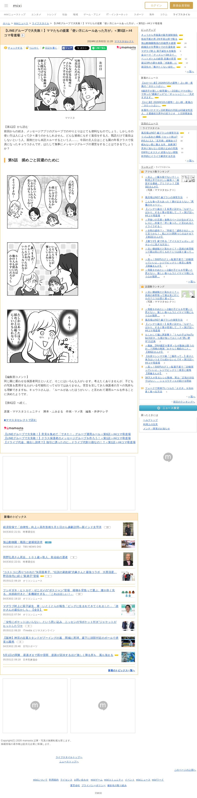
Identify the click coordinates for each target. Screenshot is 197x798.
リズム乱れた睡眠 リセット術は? (159, 136)
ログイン (156, 5)
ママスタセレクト (124, 41)
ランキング (147, 167)
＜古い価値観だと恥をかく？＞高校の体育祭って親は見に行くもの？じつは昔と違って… (162, 295)
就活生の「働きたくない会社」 (158, 67)
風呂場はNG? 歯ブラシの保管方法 (160, 132)
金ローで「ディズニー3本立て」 (159, 55)
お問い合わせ (81, 779)
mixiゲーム (97, 779)
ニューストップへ (69, 761)
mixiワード (158, 779)
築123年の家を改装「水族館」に (159, 62)
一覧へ (190, 71)
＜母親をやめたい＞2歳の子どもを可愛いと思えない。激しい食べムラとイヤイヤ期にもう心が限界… (169, 273)
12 (186, 59)
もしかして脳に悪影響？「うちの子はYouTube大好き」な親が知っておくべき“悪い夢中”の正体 (169, 338)
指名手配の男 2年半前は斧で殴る (159, 39)
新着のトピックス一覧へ (121, 670)
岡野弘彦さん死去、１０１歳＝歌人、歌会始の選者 (35, 557)
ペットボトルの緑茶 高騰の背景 (158, 58)
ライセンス (66, 779)
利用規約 (54, 779)
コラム (164, 14)
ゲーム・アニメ (92, 14)
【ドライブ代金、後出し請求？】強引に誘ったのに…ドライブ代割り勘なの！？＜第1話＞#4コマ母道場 (70, 442)
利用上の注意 (150, 424)
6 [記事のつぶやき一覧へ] (73, 557)
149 (181, 145)
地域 (75, 14)
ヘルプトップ (150, 420)
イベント (130, 779)
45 (185, 47)
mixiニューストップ (15, 14)
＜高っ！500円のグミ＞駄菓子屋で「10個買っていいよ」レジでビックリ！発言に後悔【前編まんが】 (169, 262)
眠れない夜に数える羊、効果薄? (159, 144)
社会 (64, 14)
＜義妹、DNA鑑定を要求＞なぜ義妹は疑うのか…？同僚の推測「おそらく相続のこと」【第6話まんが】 (169, 348)
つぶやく (34, 48)
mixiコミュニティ (113, 779)
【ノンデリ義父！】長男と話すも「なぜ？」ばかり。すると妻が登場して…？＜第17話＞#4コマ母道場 (169, 212)
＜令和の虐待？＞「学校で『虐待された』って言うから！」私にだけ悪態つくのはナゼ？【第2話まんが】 (169, 233)
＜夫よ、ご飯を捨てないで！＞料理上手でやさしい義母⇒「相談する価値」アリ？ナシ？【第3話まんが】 (162, 182)
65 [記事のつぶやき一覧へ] (48, 542)
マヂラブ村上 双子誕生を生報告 (158, 51)
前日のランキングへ (184, 401)
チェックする (15, 48)
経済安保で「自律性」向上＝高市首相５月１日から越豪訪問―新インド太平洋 (52, 527)
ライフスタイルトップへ (69, 757)
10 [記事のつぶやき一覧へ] (79, 594)
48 (181, 141)
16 (182, 148)
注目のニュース (149, 123)
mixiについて (40, 779)
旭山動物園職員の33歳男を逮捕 (158, 43)
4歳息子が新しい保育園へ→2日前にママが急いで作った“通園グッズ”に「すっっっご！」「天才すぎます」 (167, 94)
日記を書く (51, 48)
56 (187, 35)
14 (182, 137)
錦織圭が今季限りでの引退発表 (158, 47)
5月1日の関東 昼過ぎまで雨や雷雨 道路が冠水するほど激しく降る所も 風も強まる (58, 655)
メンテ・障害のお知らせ (156, 428)
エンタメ (36, 14)
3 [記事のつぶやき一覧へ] (28, 626)
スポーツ (139, 14)
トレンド (51, 14)
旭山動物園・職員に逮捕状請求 (22, 542)
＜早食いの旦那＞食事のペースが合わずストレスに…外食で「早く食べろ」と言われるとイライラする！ (169, 223)
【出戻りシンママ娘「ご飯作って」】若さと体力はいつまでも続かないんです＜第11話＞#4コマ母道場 (169, 359)
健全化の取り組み (117, 785)
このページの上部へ (185, 770)
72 (180, 156)
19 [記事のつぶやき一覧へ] (107, 527)
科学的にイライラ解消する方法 (158, 156)
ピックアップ (148, 30)
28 (185, 43)
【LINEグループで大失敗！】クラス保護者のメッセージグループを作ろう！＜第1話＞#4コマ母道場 (67, 438)
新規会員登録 (181, 5)
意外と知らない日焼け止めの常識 (159, 148)
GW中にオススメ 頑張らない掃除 (159, 152)
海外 (151, 14)
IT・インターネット (117, 14)
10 (187, 63)
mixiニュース (21, 23)
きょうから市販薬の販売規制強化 (159, 35)
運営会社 (75, 785)
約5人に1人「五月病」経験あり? (159, 140)
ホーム (6, 23)
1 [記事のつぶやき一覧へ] (48, 576)
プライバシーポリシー (94, 785)
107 (187, 39)
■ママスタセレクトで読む (20, 420)
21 (182, 152)
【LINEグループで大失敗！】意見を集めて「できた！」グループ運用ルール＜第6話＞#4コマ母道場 (67, 434)
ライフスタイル (181, 14)
